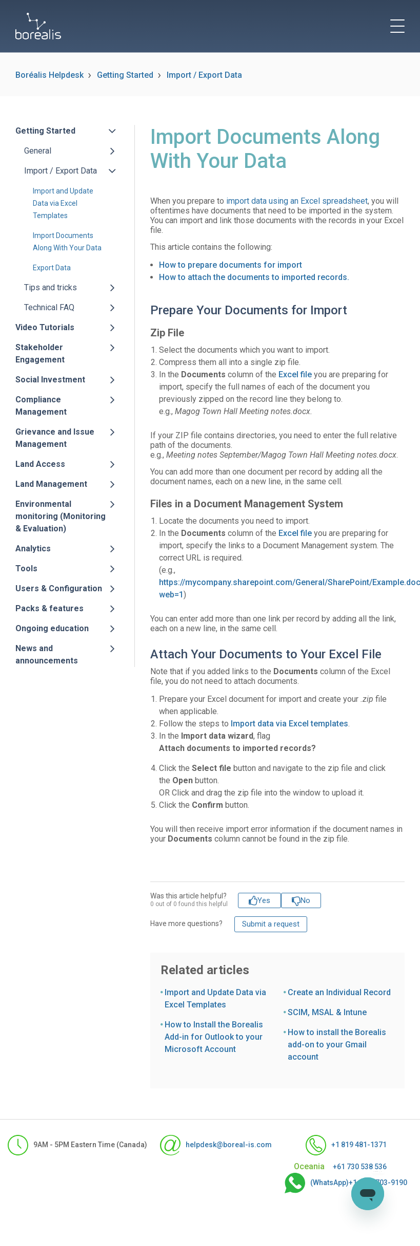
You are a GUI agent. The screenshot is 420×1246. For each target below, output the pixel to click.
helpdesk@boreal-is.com (205, 1145)
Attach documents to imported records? (237, 748)
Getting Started (125, 75)
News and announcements (46, 654)
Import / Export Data (204, 75)
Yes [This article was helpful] (263, 900)
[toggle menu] (397, 26)
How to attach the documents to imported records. (254, 277)
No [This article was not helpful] (305, 900)
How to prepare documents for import (230, 265)
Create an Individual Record (339, 992)
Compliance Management (41, 406)
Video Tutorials (44, 327)
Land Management (51, 484)
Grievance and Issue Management (54, 438)
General (37, 151)
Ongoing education (52, 628)
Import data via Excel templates (289, 723)
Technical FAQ (49, 307)
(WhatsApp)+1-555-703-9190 (336, 1183)
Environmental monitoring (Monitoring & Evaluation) (60, 516)
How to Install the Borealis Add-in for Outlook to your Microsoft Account (214, 1037)
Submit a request (270, 924)
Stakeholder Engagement (40, 353)
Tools (26, 568)
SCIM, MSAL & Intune (327, 1012)
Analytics (33, 548)
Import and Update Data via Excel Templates (63, 203)
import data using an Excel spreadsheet (297, 201)
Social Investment (50, 379)
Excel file (295, 374)
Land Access (40, 464)
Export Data (52, 268)
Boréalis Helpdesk (49, 75)
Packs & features (49, 608)
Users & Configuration (58, 588)
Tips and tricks (50, 287)
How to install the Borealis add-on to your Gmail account (337, 1044)
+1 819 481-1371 (346, 1145)
